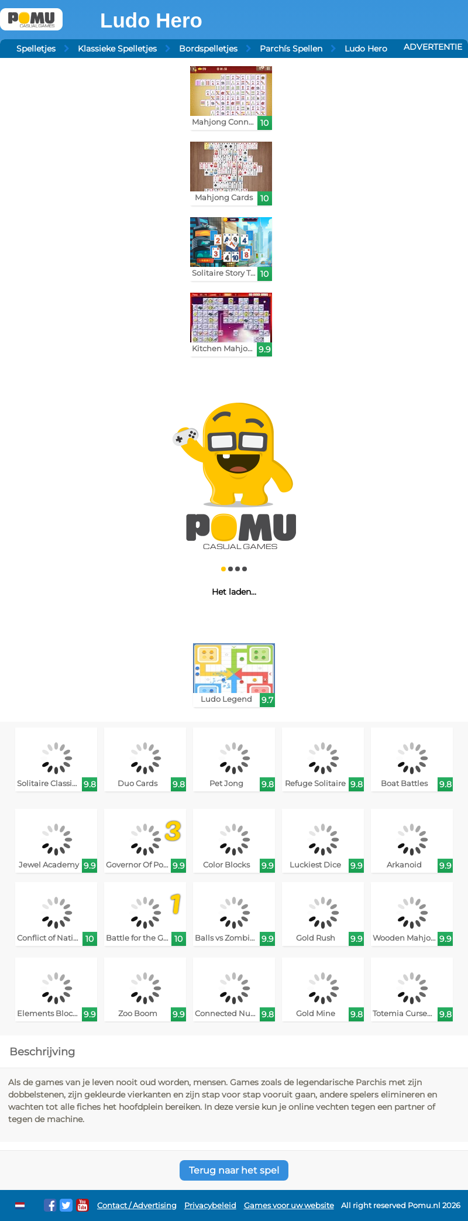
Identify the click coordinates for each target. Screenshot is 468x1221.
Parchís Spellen (291, 48)
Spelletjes (36, 48)
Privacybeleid (210, 1205)
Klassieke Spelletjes (117, 48)
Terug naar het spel (234, 1170)
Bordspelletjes (208, 48)
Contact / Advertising (137, 1205)
